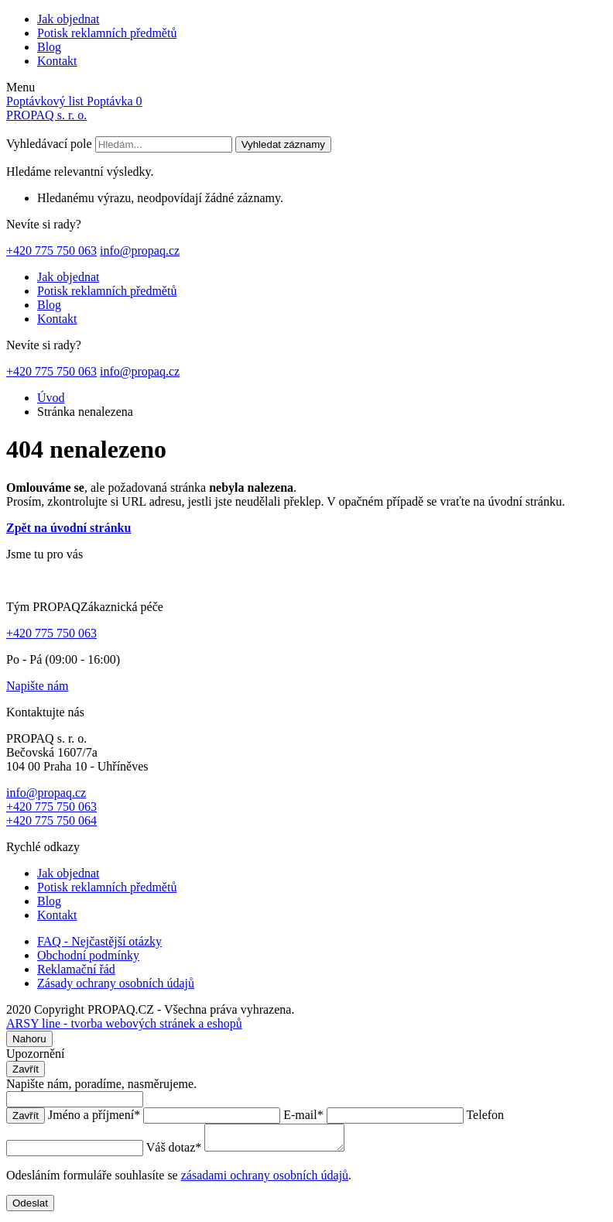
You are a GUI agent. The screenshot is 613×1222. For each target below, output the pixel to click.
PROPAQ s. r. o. (46, 115)
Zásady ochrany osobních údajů (115, 983)
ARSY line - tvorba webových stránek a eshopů (124, 1023)
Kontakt (57, 60)
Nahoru (29, 1039)
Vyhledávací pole (49, 143)
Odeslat (30, 1207)
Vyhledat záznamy (283, 144)
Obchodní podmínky (88, 955)
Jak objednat (68, 19)
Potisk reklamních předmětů (106, 32)
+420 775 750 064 (51, 820)
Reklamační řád (76, 969)
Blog (49, 46)
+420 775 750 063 (51, 250)
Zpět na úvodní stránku (68, 527)
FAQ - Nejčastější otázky (99, 941)
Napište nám (37, 685)
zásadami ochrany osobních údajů (264, 1179)
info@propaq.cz (140, 250)
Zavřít (25, 1069)
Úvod (51, 397)
